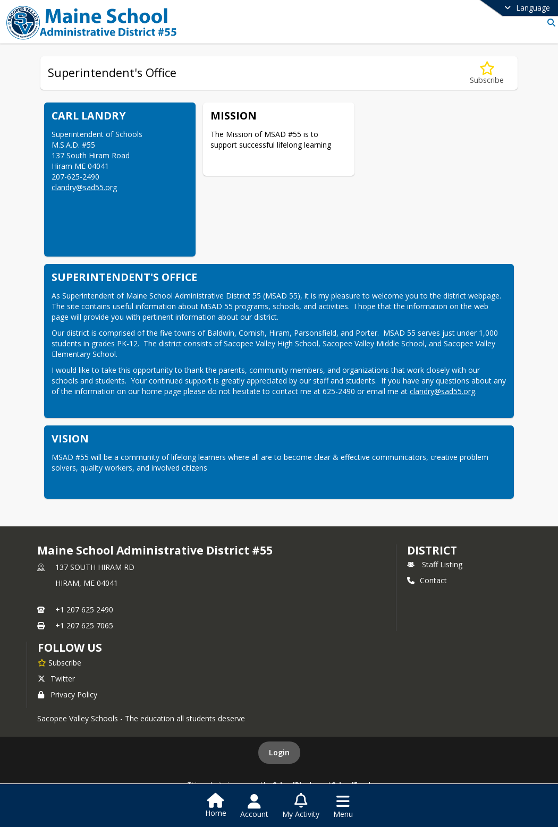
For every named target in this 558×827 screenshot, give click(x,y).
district (432, 550)
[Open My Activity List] (300, 806)
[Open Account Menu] (254, 806)
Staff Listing (434, 564)
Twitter (56, 678)
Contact (427, 580)
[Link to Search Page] (549, 23)
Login (279, 752)
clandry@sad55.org (84, 187)
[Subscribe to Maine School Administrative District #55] (59, 662)
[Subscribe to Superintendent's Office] (486, 73)
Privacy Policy (67, 694)
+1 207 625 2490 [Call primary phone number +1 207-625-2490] (84, 609)
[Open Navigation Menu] (343, 806)
